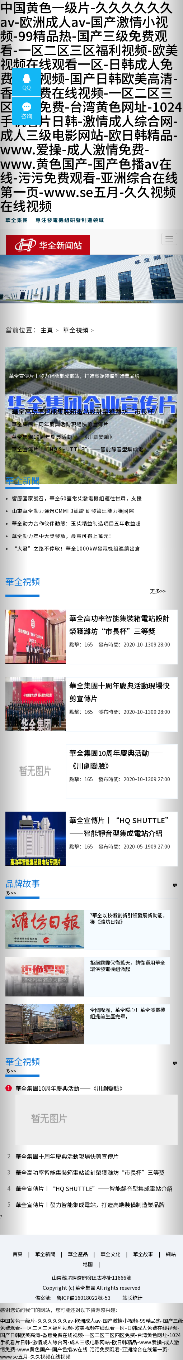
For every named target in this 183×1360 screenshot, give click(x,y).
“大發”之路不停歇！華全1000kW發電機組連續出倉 (76, 548)
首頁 (18, 1254)
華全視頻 (76, 329)
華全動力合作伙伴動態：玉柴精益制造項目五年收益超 (76, 523)
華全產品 (78, 1254)
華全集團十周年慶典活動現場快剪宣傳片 (60, 424)
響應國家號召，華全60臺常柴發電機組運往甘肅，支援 (77, 498)
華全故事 (143, 1254)
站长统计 (132, 1297)
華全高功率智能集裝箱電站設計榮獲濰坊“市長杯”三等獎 (90, 1172)
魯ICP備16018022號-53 (84, 1297)
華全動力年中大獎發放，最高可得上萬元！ (63, 535)
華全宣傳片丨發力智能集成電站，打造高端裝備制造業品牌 (90, 1204)
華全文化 (110, 1254)
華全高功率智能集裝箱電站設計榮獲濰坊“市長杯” (86, 411)
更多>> (158, 591)
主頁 (47, 329)
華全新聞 (45, 1254)
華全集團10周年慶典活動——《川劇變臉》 (63, 436)
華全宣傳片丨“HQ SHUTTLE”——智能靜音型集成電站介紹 (94, 1188)
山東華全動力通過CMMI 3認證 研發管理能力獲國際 (73, 510)
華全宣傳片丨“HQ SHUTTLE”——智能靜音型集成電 (78, 449)
